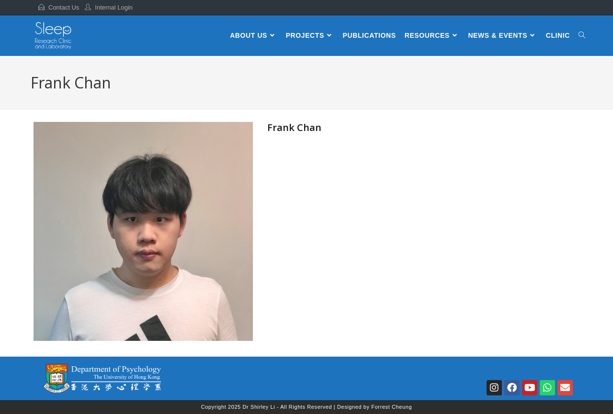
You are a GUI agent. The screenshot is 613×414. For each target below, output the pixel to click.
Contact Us (63, 7)
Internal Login (114, 7)
